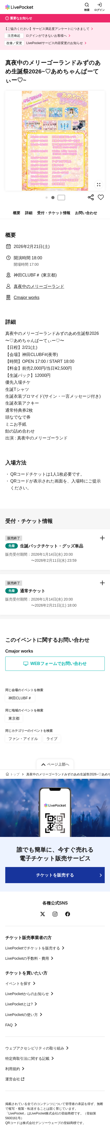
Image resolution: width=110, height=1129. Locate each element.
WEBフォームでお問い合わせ (54, 663)
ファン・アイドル (23, 739)
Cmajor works (26, 297)
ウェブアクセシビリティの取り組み (34, 1048)
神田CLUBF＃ (20, 698)
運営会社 (15, 1079)
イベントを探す (18, 983)
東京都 (13, 718)
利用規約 (12, 1069)
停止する (61, 197)
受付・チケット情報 (53, 213)
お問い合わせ (86, 213)
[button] (46, 197)
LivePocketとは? (19, 1004)
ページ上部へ (58, 764)
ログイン (99, 9)
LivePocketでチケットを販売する (32, 948)
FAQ (9, 1025)
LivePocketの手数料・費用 (27, 958)
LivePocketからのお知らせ (27, 994)
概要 (16, 213)
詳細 (28, 213)
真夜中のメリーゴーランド (39, 286)
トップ (14, 774)
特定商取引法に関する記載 (27, 1058)
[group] (55, 141)
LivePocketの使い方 (21, 1015)
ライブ (51, 739)
